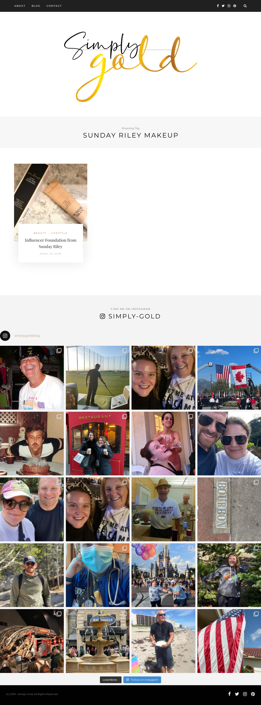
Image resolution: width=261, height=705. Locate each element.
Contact (54, 5)
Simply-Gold (134, 316)
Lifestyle (59, 233)
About (19, 5)
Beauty (40, 233)
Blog (36, 5)
